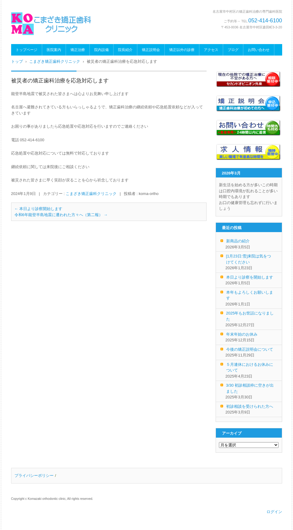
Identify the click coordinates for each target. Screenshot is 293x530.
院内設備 (101, 50)
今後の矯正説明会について (249, 349)
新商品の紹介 (238, 241)
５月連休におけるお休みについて (249, 367)
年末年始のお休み (241, 334)
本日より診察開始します (38, 208)
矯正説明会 (151, 50)
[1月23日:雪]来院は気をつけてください (248, 259)
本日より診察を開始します (249, 277)
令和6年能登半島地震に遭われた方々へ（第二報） (61, 214)
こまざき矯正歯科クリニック (91, 193)
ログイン (274, 511)
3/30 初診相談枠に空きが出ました (250, 388)
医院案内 (54, 50)
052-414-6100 (265, 21)
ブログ (233, 50)
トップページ (26, 50)
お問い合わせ (259, 50)
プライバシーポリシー (34, 475)
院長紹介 (125, 50)
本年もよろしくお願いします (249, 295)
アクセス (211, 50)
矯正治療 (77, 50)
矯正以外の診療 (182, 50)
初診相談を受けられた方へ (249, 406)
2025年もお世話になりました (250, 316)
